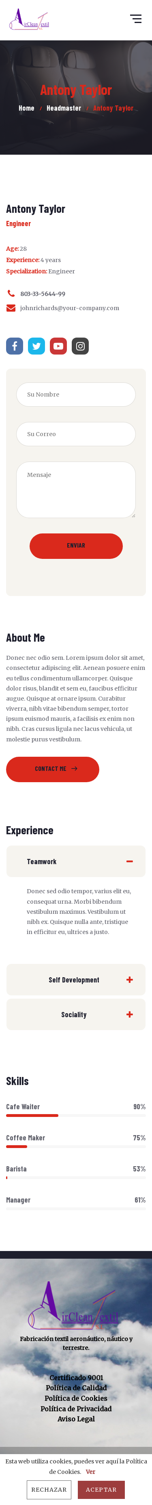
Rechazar (49, 1489)
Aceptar (101, 1489)
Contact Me (50, 768)
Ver (90, 1472)
